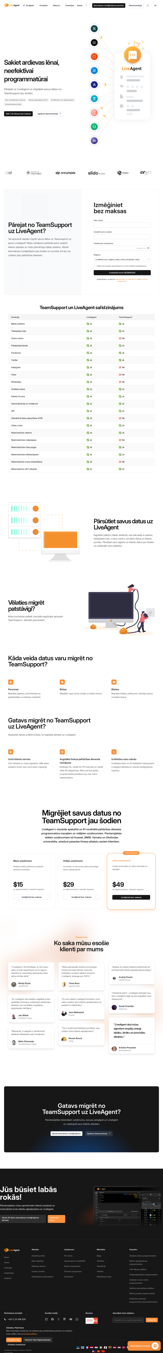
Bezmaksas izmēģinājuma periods (109, 5)
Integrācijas (9, 1273)
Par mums (68, 1256)
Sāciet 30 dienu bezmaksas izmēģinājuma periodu (20, 1219)
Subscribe (151, 1320)
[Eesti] (77, 1347)
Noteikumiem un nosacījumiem (127, 279)
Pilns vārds (98, 220)
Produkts (45, 5)
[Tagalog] (94, 1351)
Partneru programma (73, 1271)
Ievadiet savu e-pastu (103, 232)
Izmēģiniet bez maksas (32, 897)
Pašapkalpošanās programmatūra (143, 1274)
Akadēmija (101, 1266)
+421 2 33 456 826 (17, 1319)
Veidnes (100, 1271)
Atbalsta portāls (38, 1256)
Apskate (7, 1278)
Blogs (99, 1256)
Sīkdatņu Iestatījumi (16, 1344)
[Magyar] (96, 1347)
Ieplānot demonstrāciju (49, 114)
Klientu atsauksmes (72, 1266)
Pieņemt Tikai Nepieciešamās (38, 1340)
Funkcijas (8, 1268)
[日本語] (105, 1347)
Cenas (6, 1262)
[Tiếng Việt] (98, 1351)
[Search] (88, 5)
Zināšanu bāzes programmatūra (142, 1256)
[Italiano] (100, 1347)
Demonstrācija (135, 5)
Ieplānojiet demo (54, 1219)
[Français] (87, 1347)
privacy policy (30, 1334)
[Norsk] (123, 1347)
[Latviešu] (114, 1347)
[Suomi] (82, 1347)
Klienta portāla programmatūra (142, 1293)
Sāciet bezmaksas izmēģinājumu (66, 1133)
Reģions (97, 255)
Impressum (68, 1277)
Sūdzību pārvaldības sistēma (141, 1288)
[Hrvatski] (91, 1347)
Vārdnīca (100, 1261)
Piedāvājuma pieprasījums (42, 1277)
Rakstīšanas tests (104, 1277)
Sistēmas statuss (39, 1266)
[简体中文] (103, 1351)
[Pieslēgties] (147, 5)
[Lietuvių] (110, 1347)
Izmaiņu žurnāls (38, 1271)
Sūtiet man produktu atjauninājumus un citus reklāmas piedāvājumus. (122, 266)
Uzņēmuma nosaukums (103, 243)
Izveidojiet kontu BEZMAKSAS (122, 273)
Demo (6, 1257)
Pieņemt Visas (14, 1340)
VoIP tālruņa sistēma (137, 1269)
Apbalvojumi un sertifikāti (74, 1261)
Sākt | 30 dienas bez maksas (18, 114)
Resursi (57, 5)
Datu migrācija (38, 1261)
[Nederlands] (119, 1347)
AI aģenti (30, 5)
